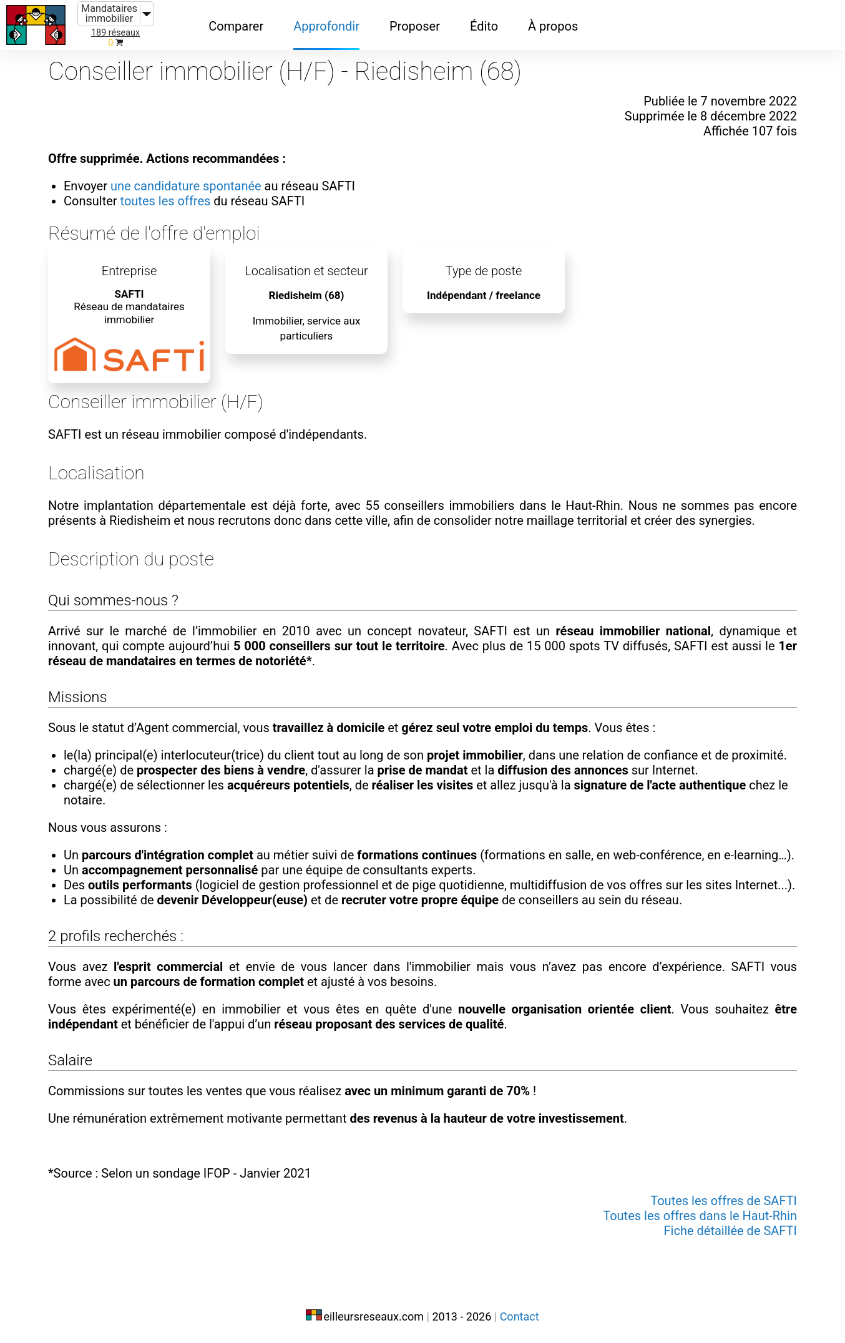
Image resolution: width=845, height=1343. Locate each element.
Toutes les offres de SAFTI (723, 1200)
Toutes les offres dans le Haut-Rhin (700, 1215)
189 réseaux (115, 32)
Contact (519, 1316)
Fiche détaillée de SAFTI (730, 1230)
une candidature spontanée (185, 185)
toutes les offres (165, 200)
